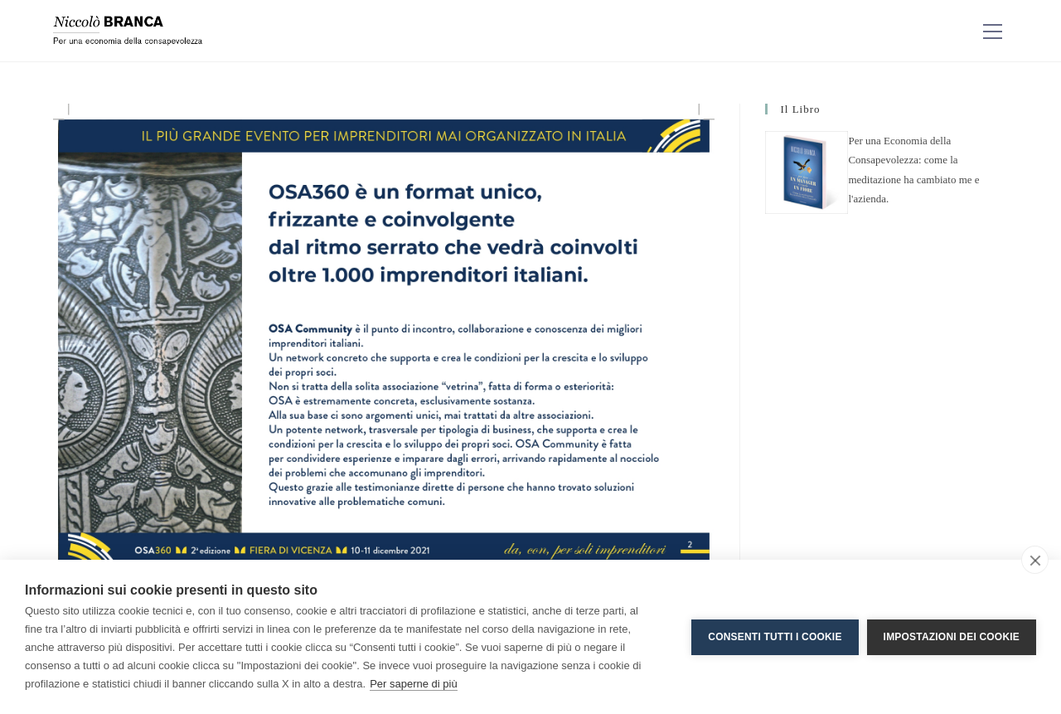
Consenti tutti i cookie (774, 637)
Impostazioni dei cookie (952, 637)
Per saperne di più (414, 684)
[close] (1035, 560)
